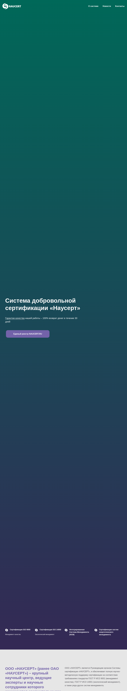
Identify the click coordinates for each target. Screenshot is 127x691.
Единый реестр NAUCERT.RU (27, 334)
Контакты (120, 6)
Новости (107, 6)
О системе (93, 6)
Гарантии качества (15, 318)
